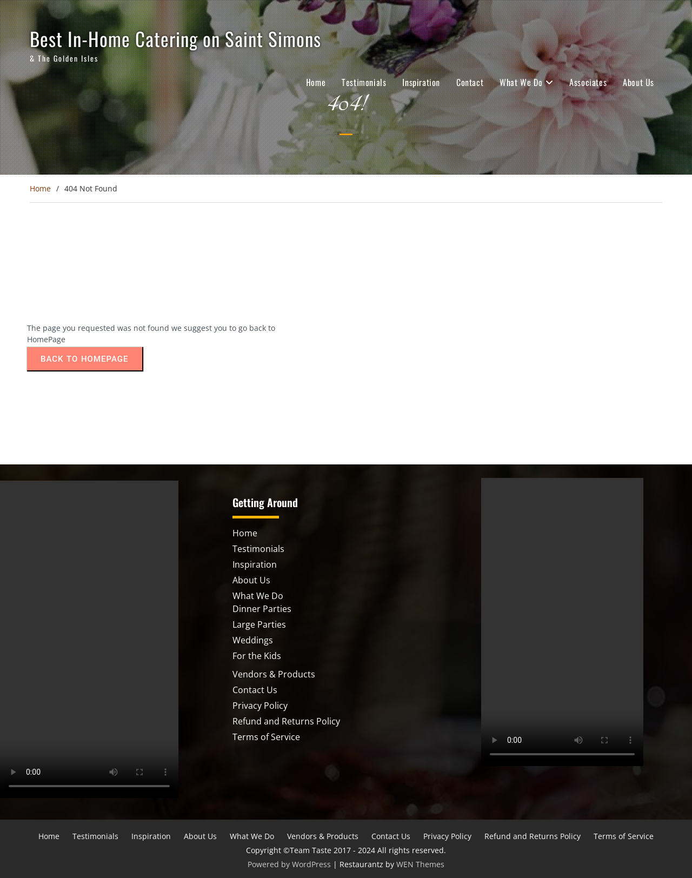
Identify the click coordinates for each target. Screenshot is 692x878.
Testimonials (364, 82)
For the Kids (256, 656)
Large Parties (259, 624)
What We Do (521, 82)
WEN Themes (420, 864)
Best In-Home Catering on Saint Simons (175, 38)
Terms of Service (266, 737)
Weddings (252, 640)
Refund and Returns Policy (286, 721)
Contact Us (254, 690)
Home (315, 82)
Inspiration (421, 82)
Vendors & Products (273, 674)
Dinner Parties (261, 609)
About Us (638, 82)
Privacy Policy (260, 705)
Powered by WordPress (289, 864)
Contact (469, 82)
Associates (588, 82)
